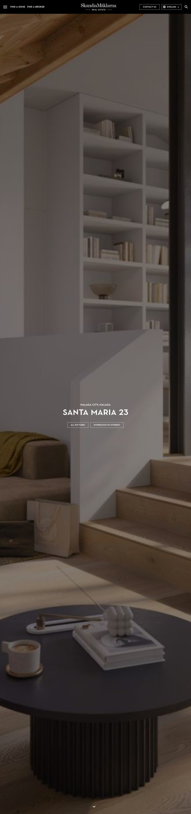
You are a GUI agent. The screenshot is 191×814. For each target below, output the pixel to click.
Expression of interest (107, 425)
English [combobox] (171, 7)
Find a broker (35, 7)
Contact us (149, 7)
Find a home (17, 7)
